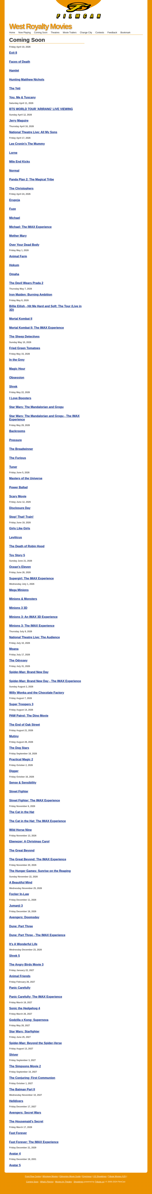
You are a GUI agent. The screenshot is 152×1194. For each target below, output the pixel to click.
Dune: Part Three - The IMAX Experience (37, 935)
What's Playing (46, 1182)
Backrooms (17, 431)
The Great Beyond (22, 850)
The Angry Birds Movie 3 (26, 964)
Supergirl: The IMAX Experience (31, 578)
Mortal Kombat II (20, 318)
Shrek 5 (14, 955)
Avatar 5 (15, 1165)
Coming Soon (40, 32)
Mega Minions (19, 590)
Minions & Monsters (23, 598)
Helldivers (16, 1101)
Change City (86, 32)
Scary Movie (17, 496)
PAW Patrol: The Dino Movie (28, 715)
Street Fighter (18, 791)
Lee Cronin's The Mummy (27, 143)
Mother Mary (18, 235)
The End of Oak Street (24, 724)
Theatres (55, 32)
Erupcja (14, 200)
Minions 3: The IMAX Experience (31, 625)
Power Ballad (18, 487)
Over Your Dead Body (24, 244)
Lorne (13, 152)
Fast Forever (18, 1133)
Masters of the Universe (25, 478)
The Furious (17, 457)
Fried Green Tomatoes (24, 348)
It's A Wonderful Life (23, 944)
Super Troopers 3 (21, 704)
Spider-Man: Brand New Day (28, 672)
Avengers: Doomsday (24, 917)
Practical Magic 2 (21, 759)
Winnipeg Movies (50, 1176)
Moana (14, 648)
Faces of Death (19, 61)
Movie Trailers (70, 32)
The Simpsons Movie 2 (25, 1066)
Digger (14, 771)
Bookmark (126, 32)
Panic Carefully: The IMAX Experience (35, 996)
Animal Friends (19, 976)
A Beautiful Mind (20, 882)
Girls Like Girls (19, 528)
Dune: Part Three (21, 926)
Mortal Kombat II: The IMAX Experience (36, 327)
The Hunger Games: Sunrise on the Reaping (40, 870)
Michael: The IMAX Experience (30, 226)
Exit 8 (13, 52)
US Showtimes (99, 1176)
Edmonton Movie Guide (70, 1176)
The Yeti (14, 88)
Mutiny (14, 736)
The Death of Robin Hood (26, 546)
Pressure (15, 440)
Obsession (16, 377)
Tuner (13, 467)
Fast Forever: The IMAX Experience (34, 1142)
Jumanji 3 (16, 905)
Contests (99, 32)
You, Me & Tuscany (22, 97)
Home (12, 32)
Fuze (12, 208)
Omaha (14, 274)
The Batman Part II (22, 1089)
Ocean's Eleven (20, 566)
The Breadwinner (21, 448)
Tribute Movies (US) (117, 1176)
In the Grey (17, 359)
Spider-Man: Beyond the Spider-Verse (35, 1043)
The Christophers (21, 188)
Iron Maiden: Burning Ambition (30, 294)
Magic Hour (17, 368)
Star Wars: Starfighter (24, 1031)
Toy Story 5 (17, 555)
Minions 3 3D (18, 607)
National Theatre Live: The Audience (34, 637)
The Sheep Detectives (24, 336)
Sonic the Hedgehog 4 (24, 1008)
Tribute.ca (99, 1182)
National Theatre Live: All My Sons (33, 132)
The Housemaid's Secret (26, 1121)
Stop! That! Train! (21, 516)
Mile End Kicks (19, 161)
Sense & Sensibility (22, 782)
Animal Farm (18, 256)
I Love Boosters (20, 398)
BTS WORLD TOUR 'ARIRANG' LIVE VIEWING (41, 109)
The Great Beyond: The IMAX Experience (37, 859)
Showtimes (79, 1182)
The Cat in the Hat (21, 812)
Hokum (14, 265)
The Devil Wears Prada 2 (26, 283)
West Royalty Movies (40, 26)
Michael (14, 217)
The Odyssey (18, 660)
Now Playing (24, 32)
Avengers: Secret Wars (25, 1112)
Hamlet (14, 70)
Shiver (13, 1054)
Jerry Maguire (18, 120)
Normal (14, 170)
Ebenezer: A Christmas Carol (29, 841)
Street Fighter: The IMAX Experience (34, 800)
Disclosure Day (19, 508)
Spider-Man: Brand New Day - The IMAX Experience (45, 681)
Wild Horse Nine (20, 829)
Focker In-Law (19, 894)
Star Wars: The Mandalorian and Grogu (36, 407)
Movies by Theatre (63, 1182)
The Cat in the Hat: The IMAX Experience (37, 821)
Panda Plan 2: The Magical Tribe (31, 179)
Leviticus (15, 537)
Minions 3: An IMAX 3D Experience (33, 616)
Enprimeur (87, 1176)
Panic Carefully (19, 987)
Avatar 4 (15, 1153)
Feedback (112, 32)
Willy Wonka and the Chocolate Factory (36, 692)
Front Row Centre (33, 1176)
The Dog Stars (19, 747)
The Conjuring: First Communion (32, 1077)
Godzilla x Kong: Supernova (28, 1019)
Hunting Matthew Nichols (26, 79)
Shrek (13, 386)
